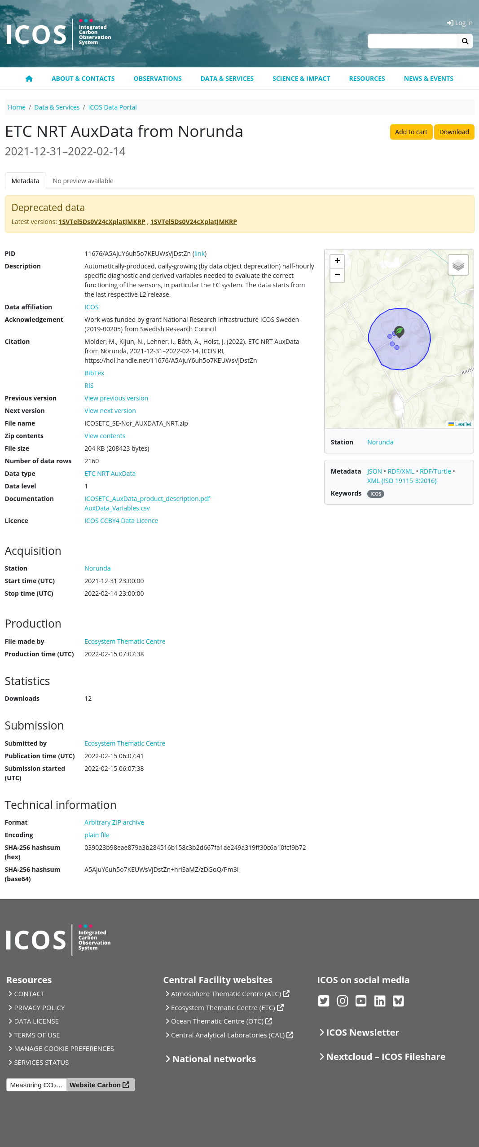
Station (16, 568)
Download (454, 131)
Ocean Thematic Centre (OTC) (217, 1020)
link (199, 253)
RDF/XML (402, 471)
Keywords (346, 493)
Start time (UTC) (30, 580)
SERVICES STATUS (41, 1062)
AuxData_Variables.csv (116, 508)
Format (16, 822)
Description (23, 266)
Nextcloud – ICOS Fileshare (386, 1056)
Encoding (19, 835)
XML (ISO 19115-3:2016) (401, 480)
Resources (367, 78)
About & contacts (83, 78)
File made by (24, 641)
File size (17, 448)
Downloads (22, 698)
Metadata (26, 180)
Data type (20, 473)
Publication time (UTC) (40, 755)
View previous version (116, 398)
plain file (96, 835)
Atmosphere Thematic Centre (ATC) (226, 993)
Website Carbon (95, 1085)
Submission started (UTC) (35, 773)
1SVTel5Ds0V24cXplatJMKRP (102, 221)
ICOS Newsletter (363, 1032)
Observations (158, 78)
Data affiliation (29, 307)
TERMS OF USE (37, 1034)
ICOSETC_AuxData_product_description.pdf (147, 498)
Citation (17, 341)
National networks (214, 1059)
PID (10, 253)
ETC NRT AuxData (110, 473)
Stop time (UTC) (29, 593)
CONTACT (29, 993)
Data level (20, 486)
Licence (16, 520)
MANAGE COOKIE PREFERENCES (64, 1048)
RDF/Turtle (436, 471)
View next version (110, 410)
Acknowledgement (34, 319)
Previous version (31, 398)
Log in (460, 22)
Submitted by (26, 743)
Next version (25, 410)
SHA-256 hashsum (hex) (33, 852)
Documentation (29, 498)
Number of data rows (38, 461)
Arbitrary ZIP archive (114, 822)
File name (20, 423)
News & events (428, 78)
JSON (375, 471)
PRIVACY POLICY (39, 1007)
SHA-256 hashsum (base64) (33, 874)
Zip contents (24, 435)
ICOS (91, 307)
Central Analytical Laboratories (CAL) (228, 1034)
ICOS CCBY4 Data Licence (121, 520)
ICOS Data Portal (112, 107)
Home (17, 107)
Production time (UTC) (39, 654)
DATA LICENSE (36, 1020)
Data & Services (227, 78)
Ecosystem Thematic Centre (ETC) (223, 1007)
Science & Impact (301, 78)
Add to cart (411, 131)
